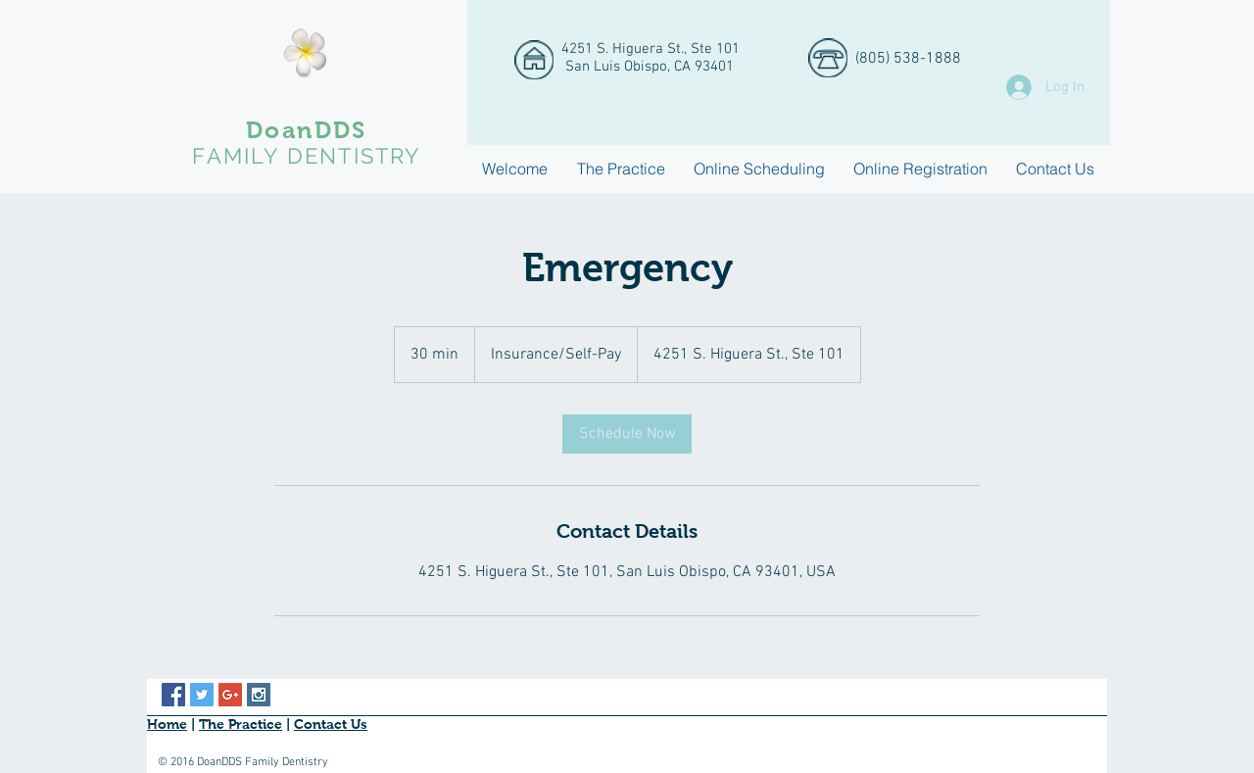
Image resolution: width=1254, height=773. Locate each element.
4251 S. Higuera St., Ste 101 (650, 49)
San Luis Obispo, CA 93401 (647, 66)
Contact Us (330, 724)
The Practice (240, 724)
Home (167, 724)
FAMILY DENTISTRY (306, 156)
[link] (627, 434)
